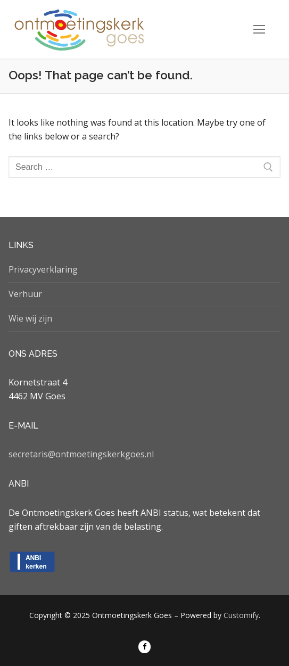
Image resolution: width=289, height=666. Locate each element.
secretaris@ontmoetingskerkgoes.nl (81, 454)
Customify (241, 615)
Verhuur (25, 294)
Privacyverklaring (43, 269)
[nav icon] (259, 29)
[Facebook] (144, 646)
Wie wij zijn (30, 318)
